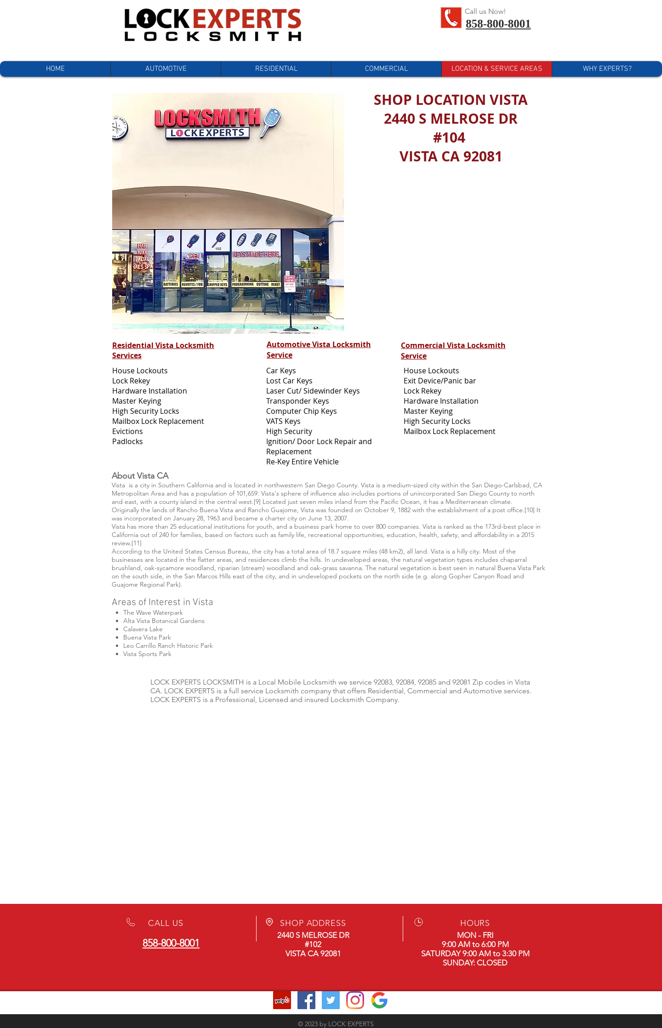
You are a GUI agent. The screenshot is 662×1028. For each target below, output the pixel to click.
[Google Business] (379, 1000)
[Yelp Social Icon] (282, 1000)
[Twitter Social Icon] (331, 1000)
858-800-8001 (498, 23)
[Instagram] (355, 1000)
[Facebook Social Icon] (306, 1000)
